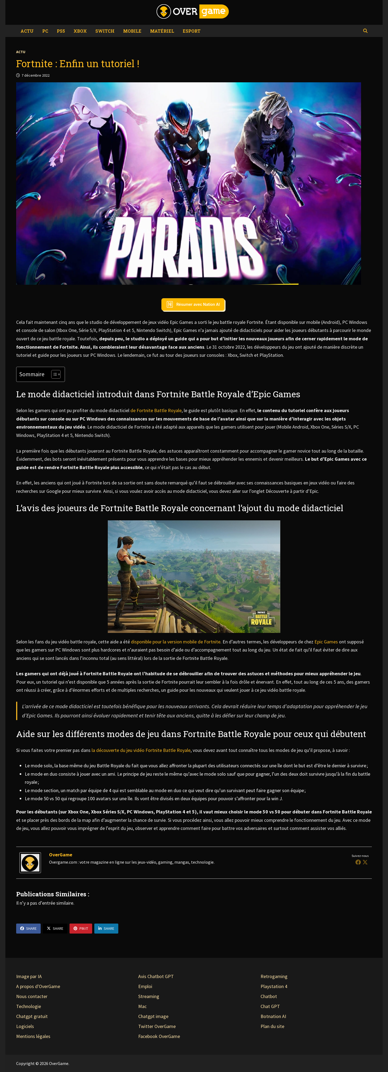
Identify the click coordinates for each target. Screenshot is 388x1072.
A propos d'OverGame (38, 986)
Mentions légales (33, 1036)
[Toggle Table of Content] (53, 374)
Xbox (80, 31)
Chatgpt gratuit (32, 1016)
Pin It (81, 928)
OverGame (60, 855)
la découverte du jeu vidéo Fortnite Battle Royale (141, 750)
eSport (191, 31)
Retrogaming (274, 976)
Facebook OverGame (159, 1036)
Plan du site (272, 1026)
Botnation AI (273, 1016)
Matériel (162, 31)
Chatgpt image (153, 1016)
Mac (142, 1006)
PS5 (61, 31)
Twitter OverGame (157, 1026)
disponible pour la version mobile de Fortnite (175, 642)
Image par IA (29, 976)
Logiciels (25, 1026)
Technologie (28, 1006)
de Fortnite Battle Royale (156, 410)
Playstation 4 (274, 986)
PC (45, 31)
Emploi (145, 986)
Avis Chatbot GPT (156, 976)
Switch (105, 31)
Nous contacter (31, 996)
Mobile (132, 31)
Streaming (148, 996)
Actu (27, 31)
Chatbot (269, 996)
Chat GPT (270, 1006)
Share (28, 928)
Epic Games (326, 642)
